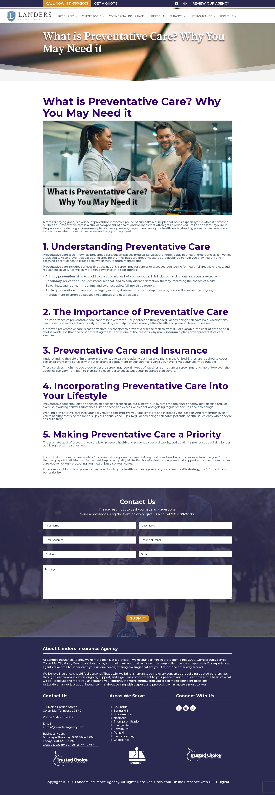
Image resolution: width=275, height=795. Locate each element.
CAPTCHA (49, 607)
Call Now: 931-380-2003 (67, 3)
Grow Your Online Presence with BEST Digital (191, 782)
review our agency (210, 3)
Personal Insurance (166, 16)
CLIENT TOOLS (92, 16)
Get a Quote (105, 3)
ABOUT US (226, 16)
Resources (66, 16)
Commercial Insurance (126, 16)
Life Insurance (201, 16)
